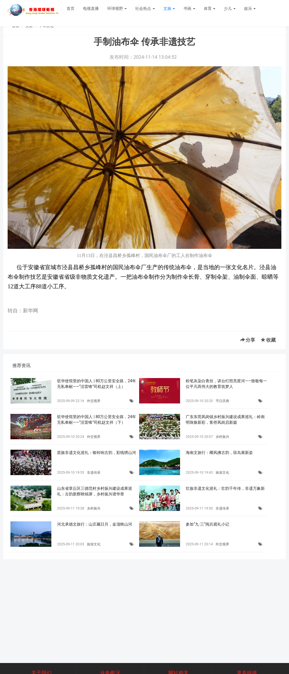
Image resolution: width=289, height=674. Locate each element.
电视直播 (91, 8)
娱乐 (250, 8)
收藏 (268, 340)
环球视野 (117, 8)
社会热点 (145, 8)
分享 (247, 340)
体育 (209, 8)
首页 (71, 8)
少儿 (229, 8)
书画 (189, 8)
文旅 (169, 8)
